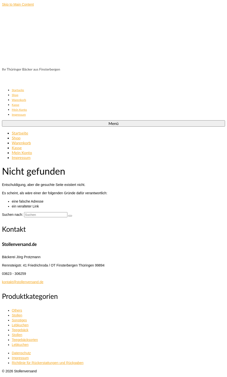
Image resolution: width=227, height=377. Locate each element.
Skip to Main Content (18, 4)
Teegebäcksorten (25, 340)
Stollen (17, 315)
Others (17, 310)
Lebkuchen (20, 325)
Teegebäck (20, 330)
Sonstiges (19, 320)
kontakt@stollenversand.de (22, 282)
